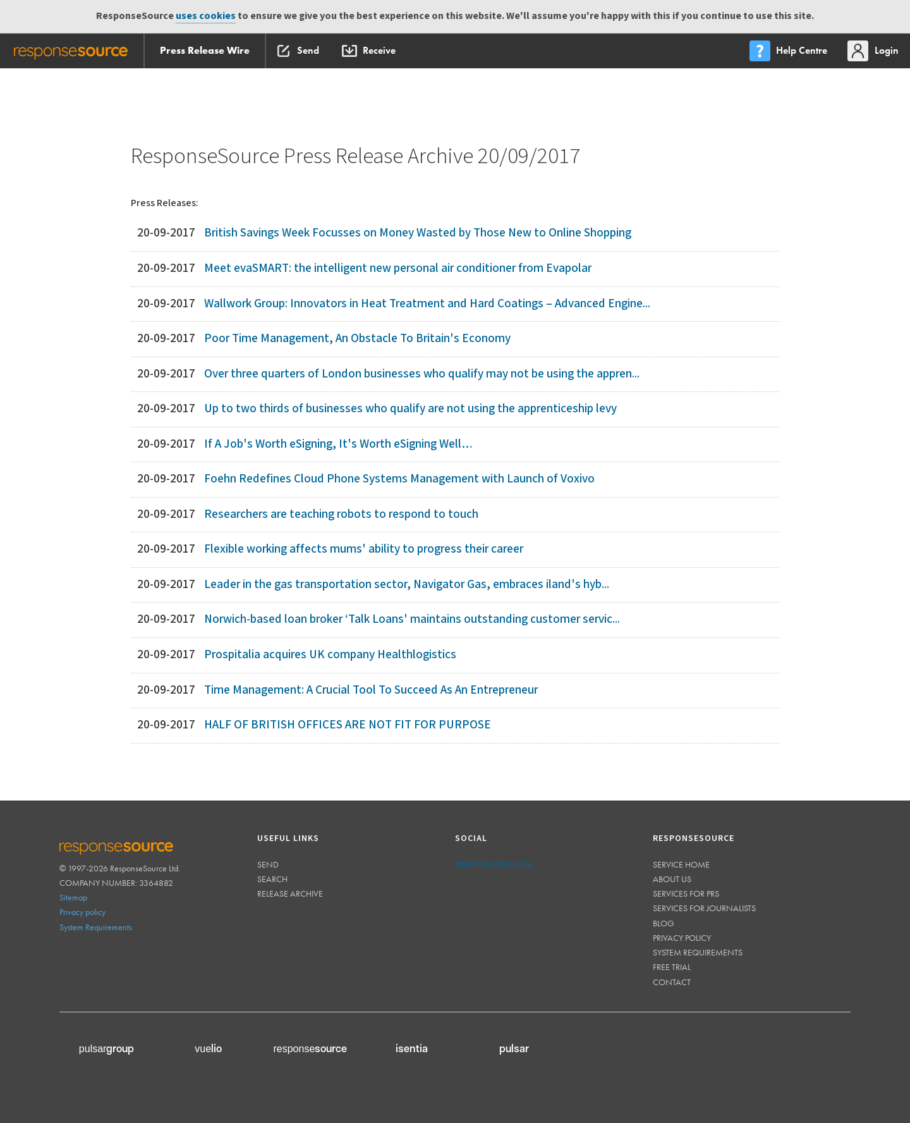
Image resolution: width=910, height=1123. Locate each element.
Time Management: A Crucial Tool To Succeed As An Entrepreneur (371, 690)
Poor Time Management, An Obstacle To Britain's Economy (357, 339)
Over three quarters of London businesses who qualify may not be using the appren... (422, 374)
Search (272, 879)
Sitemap (73, 897)
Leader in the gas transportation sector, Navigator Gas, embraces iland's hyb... (406, 584)
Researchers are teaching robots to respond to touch (341, 514)
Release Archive (290, 893)
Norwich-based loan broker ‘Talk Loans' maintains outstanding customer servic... (412, 619)
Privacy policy (82, 911)
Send (268, 864)
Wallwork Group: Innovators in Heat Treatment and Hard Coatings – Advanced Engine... (427, 304)
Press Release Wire (205, 50)
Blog (663, 923)
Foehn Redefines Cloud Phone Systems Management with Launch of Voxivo (399, 479)
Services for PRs (686, 893)
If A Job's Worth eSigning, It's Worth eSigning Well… (338, 444)
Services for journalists (704, 908)
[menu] (789, 51)
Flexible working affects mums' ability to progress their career (363, 549)
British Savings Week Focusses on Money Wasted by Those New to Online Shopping (417, 233)
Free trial (672, 967)
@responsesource (494, 864)
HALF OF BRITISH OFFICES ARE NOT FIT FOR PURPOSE (347, 725)
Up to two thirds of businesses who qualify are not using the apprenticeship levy (410, 409)
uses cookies (206, 16)
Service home (681, 864)
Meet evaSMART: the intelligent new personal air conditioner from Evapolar (398, 268)
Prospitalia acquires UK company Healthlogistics (330, 655)
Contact (672, 982)
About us (672, 879)
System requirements (698, 952)
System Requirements (95, 927)
